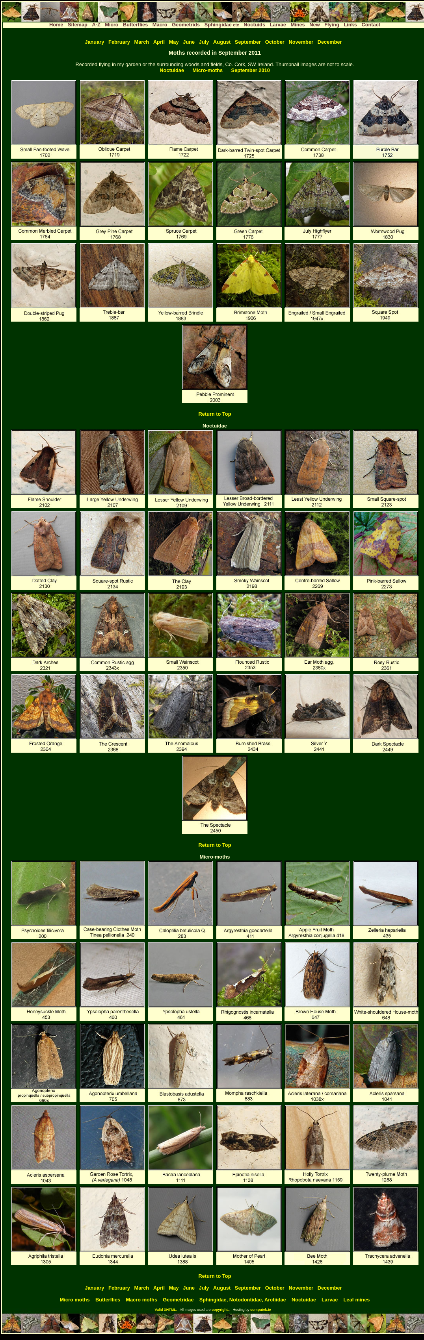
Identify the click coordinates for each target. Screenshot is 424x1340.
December (330, 42)
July (204, 42)
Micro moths (75, 1300)
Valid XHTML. (165, 1310)
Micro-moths (207, 70)
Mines (297, 25)
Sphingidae (222, 25)
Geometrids (186, 25)
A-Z (96, 25)
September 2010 (250, 70)
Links (350, 25)
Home (56, 25)
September (248, 42)
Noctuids (254, 25)
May (174, 42)
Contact (370, 25)
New (314, 25)
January (94, 42)
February (119, 42)
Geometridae (178, 1300)
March (141, 42)
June (189, 42)
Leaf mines (357, 1300)
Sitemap (77, 25)
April (159, 42)
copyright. (220, 1310)
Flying (331, 25)
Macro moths (141, 1300)
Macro (159, 25)
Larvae (278, 25)
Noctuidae (172, 70)
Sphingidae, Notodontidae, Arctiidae (242, 1300)
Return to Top (215, 414)
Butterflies (135, 25)
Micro (111, 25)
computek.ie (260, 1310)
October (275, 42)
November (300, 42)
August (222, 42)
